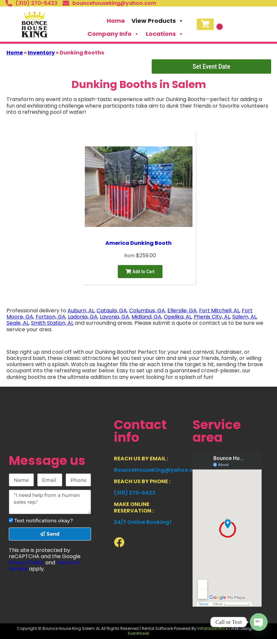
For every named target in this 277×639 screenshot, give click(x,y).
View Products (157, 20)
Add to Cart (140, 272)
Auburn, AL (81, 310)
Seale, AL (18, 323)
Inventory (41, 52)
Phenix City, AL (212, 316)
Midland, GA (146, 316)
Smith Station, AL (52, 323)
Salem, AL (244, 316)
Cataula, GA (112, 310)
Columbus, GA (147, 310)
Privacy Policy (26, 562)
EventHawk (138, 633)
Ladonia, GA (83, 316)
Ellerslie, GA (182, 310)
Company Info (113, 33)
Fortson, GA (51, 316)
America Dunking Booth (138, 243)
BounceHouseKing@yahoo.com (158, 470)
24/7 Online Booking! (143, 522)
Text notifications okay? (43, 520)
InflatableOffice (212, 628)
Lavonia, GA (114, 316)
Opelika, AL (178, 316)
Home (116, 21)
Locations (165, 33)
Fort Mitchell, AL (219, 310)
